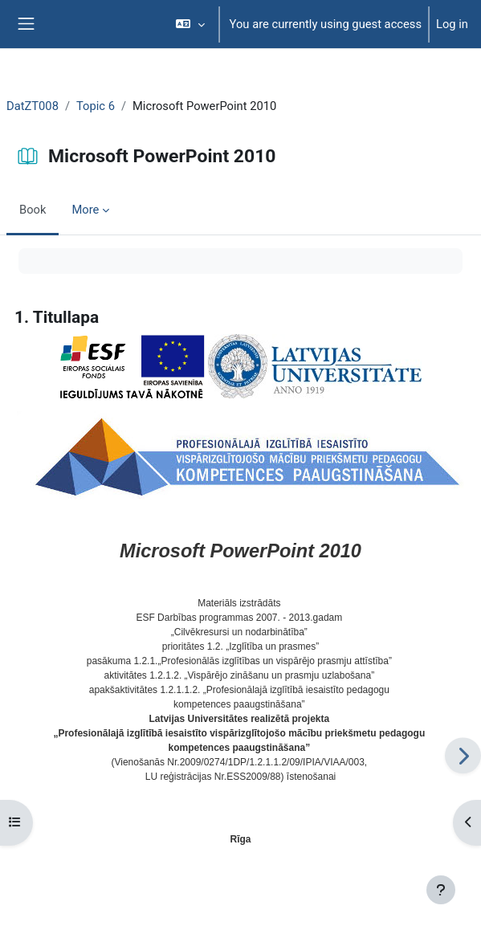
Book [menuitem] (32, 209)
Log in (452, 24)
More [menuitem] (85, 209)
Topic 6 (95, 106)
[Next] (463, 755)
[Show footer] (440, 889)
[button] (189, 24)
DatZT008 (32, 106)
